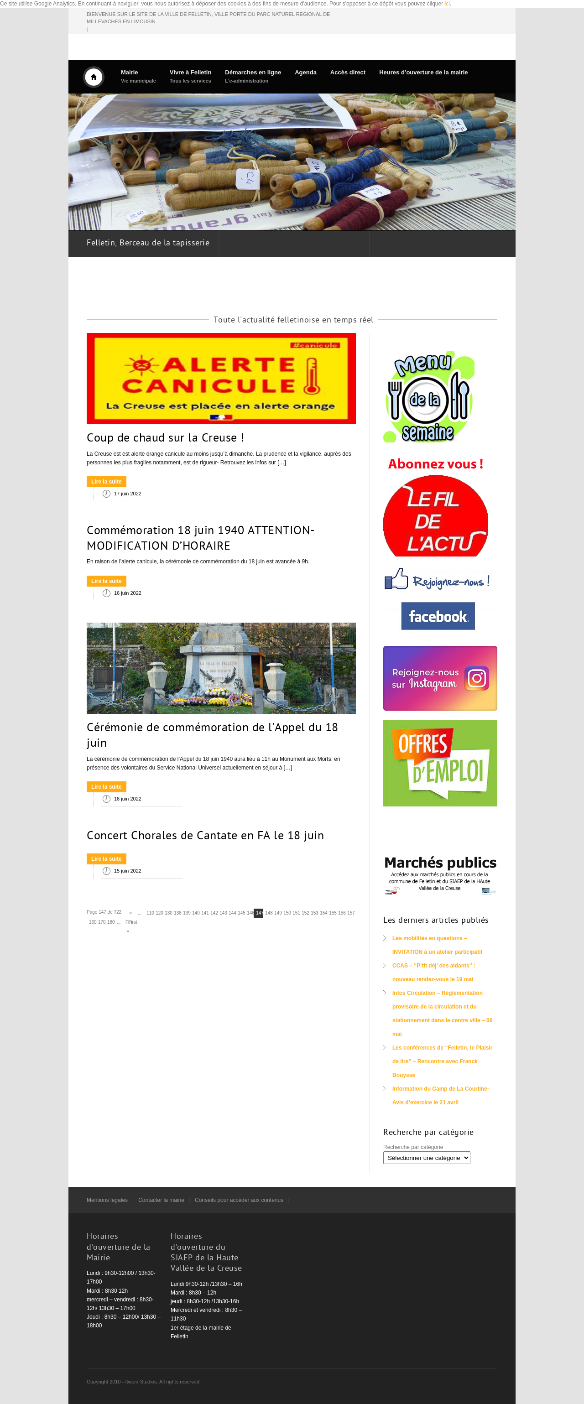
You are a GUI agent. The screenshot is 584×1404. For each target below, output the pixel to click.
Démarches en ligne (253, 76)
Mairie (138, 76)
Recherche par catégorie (413, 1147)
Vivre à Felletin (191, 76)
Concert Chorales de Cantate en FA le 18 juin (205, 836)
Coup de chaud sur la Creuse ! (166, 439)
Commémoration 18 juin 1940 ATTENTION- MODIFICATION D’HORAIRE (201, 539)
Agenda (306, 72)
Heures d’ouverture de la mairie (423, 72)
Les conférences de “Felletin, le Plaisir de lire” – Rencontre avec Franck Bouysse (442, 1061)
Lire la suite (106, 481)
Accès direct (347, 72)
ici (447, 3)
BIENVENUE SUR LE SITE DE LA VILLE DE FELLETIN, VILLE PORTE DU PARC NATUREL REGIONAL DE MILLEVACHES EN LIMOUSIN (208, 18)
